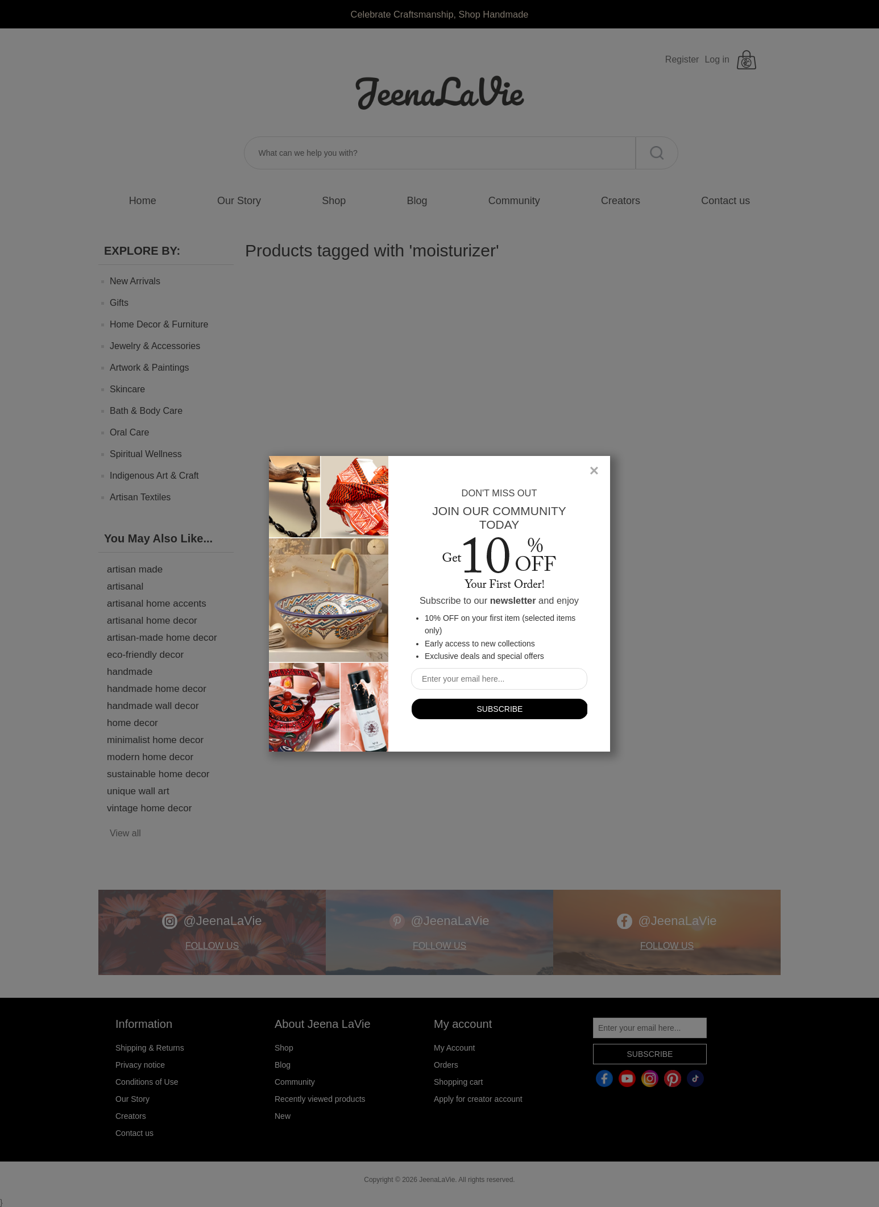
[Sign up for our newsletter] (499, 679)
